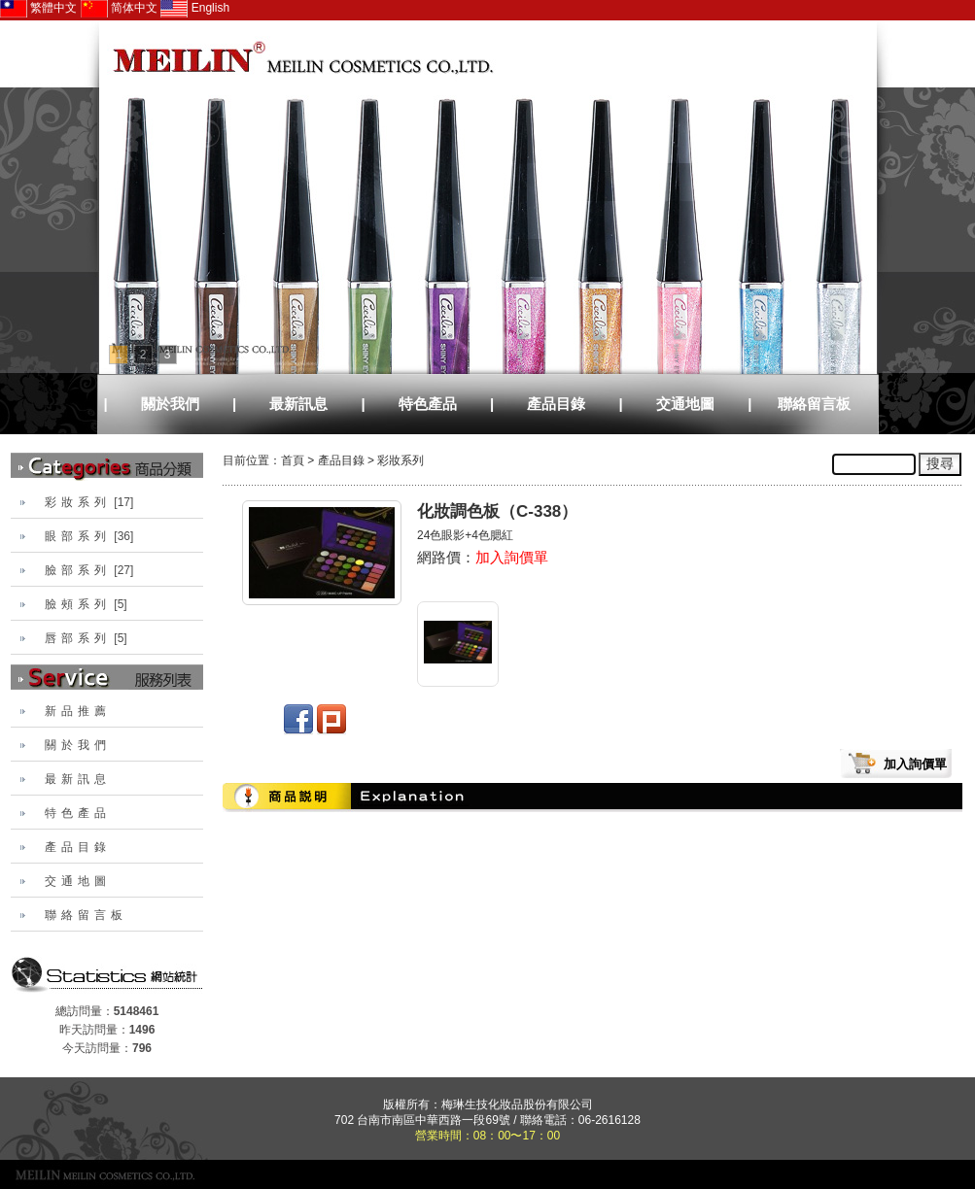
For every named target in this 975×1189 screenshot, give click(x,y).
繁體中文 (38, 8)
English (194, 8)
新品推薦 (78, 711)
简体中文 (119, 8)
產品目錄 (556, 403)
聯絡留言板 (814, 403)
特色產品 (428, 403)
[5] (86, 604)
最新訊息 (298, 403)
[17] (89, 502)
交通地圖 (685, 403)
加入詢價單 (511, 557)
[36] (89, 536)
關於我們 (170, 403)
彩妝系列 (400, 460)
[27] (89, 570)
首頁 (292, 460)
